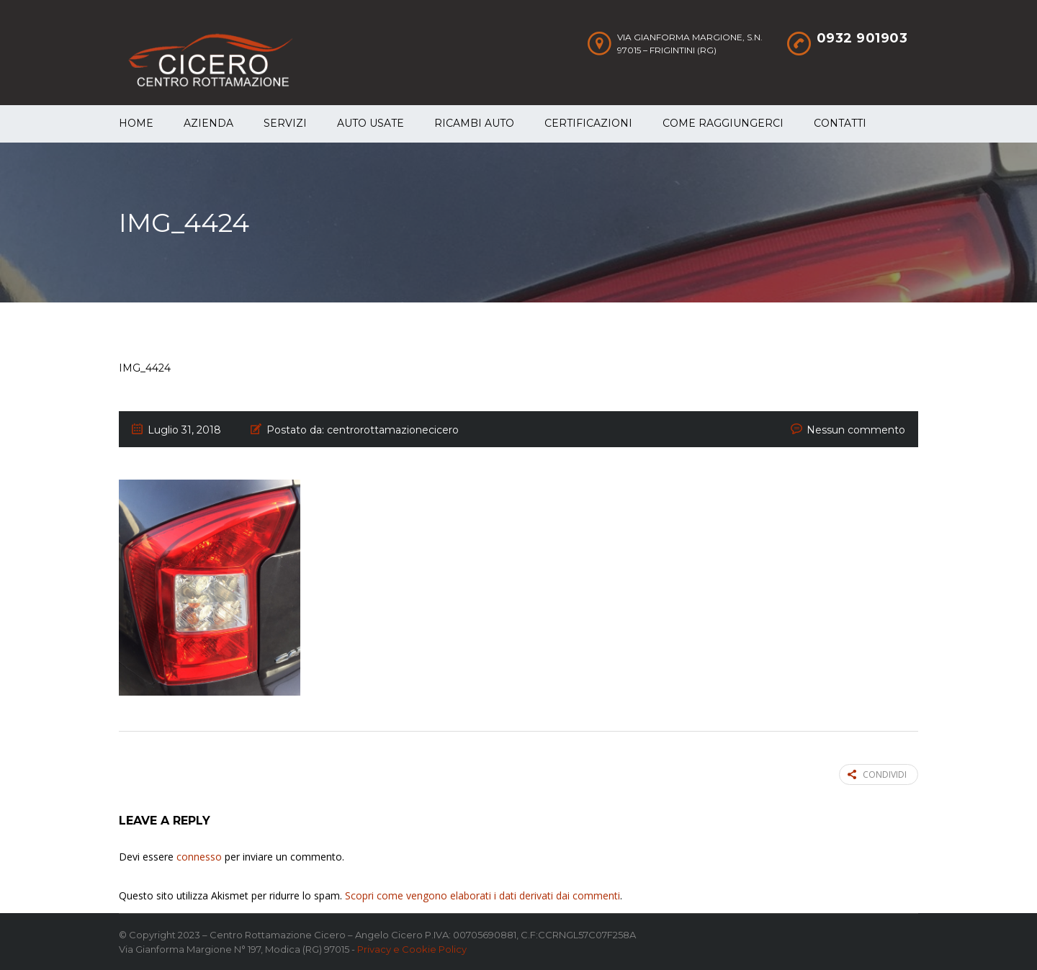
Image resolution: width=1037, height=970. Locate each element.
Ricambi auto (474, 123)
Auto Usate (370, 123)
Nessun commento (856, 429)
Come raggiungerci (723, 123)
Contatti (840, 123)
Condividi (877, 774)
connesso (199, 856)
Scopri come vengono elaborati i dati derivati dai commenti (482, 895)
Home (136, 123)
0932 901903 (862, 38)
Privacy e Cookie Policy (412, 949)
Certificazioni (588, 123)
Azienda (208, 123)
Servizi (285, 123)
